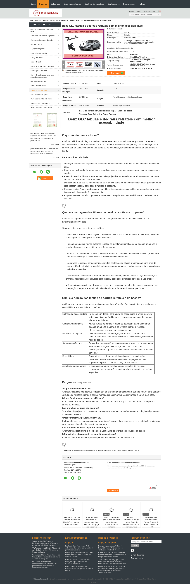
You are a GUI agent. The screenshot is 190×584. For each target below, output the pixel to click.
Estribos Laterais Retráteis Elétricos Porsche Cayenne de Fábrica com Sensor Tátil (151, 522)
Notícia (142, 4)
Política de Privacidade (40, 579)
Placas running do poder (51, 20)
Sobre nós (55, 4)
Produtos (43, 4)
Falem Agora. (129, 4)
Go (159, 14)
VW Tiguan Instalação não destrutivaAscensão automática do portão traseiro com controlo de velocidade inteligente (44, 565)
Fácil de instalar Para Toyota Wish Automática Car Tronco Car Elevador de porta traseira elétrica (79, 548)
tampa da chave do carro (39, 81)
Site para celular (137, 558)
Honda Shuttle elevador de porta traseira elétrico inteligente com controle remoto (79, 568)
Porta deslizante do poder (39, 94)
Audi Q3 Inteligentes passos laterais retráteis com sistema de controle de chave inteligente (111, 522)
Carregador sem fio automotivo (41, 99)
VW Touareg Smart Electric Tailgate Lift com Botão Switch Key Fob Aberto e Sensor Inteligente (46, 550)
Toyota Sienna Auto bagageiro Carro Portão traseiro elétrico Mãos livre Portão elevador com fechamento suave (112, 562)
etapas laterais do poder (130, 450)
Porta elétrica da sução (38, 53)
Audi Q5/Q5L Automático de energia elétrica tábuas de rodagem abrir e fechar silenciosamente (131, 522)
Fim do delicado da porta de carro (42, 66)
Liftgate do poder (36, 44)
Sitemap (140, 555)
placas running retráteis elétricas (83, 450)
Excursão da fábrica (72, 4)
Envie (135, 545)
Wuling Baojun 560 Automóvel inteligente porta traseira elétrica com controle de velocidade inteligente (45, 543)
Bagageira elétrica (36, 58)
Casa (33, 4)
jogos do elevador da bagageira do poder (42, 30)
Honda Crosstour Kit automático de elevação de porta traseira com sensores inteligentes (77, 562)
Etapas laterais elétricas (38, 86)
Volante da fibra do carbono (40, 103)
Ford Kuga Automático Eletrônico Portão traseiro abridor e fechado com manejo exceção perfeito (79, 555)
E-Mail (133, 555)
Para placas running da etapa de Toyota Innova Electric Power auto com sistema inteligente (71, 521)
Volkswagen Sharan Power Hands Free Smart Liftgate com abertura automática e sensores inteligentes (46, 557)
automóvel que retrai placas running (108, 450)
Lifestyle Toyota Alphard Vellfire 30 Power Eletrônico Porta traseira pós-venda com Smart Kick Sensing (111, 548)
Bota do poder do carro (38, 71)
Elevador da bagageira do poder (41, 40)
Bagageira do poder (37, 49)
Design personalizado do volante (41, 108)
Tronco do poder (36, 62)
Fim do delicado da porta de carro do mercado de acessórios (43, 76)
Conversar (117, 73)
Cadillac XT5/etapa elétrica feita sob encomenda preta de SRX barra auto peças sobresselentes (91, 522)
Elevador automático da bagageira (42, 36)
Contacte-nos (114, 4)
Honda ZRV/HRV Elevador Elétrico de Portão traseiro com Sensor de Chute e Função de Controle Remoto (112, 555)
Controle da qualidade (94, 4)
